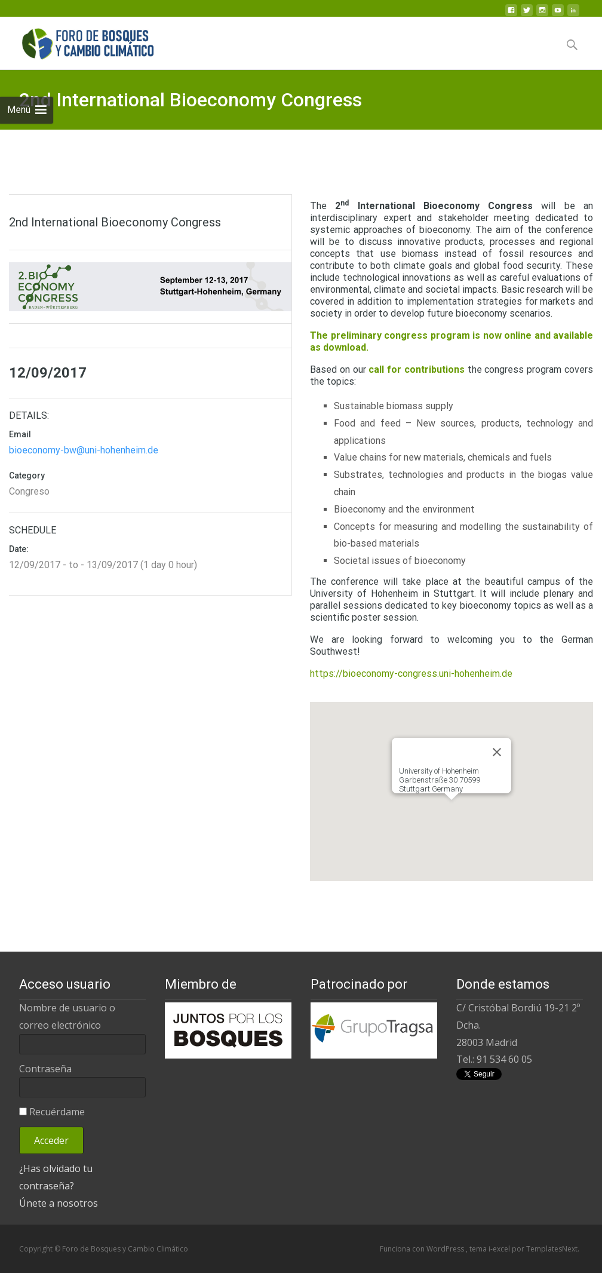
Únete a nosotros (58, 1203)
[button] (451, 811)
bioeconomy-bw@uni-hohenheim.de (83, 450)
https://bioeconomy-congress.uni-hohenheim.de (411, 673)
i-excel (500, 1249)
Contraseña (45, 1068)
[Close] (497, 752)
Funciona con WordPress (423, 1249)
